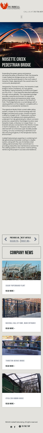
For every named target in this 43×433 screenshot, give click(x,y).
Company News (21, 253)
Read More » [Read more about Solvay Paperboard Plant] (10, 291)
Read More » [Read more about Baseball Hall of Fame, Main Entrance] (10, 328)
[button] (21, 17)
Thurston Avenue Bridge (15, 361)
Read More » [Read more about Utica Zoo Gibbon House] (10, 404)
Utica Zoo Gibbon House (15, 398)
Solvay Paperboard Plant (15, 285)
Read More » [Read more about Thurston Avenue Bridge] (10, 366)
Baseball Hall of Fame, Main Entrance (21, 323)
